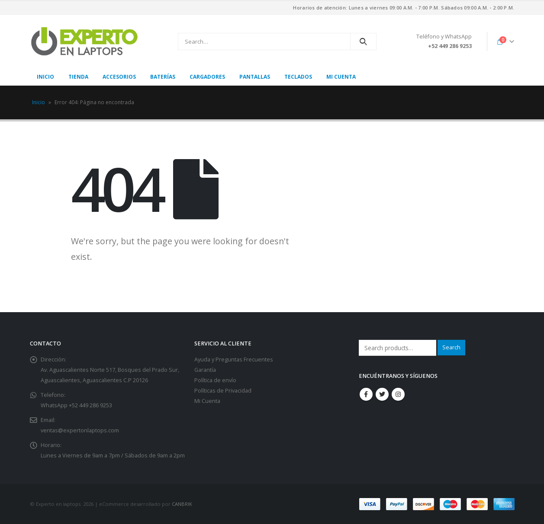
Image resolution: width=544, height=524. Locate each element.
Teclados (298, 76)
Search (451, 347)
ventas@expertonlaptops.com (80, 430)
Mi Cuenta (207, 401)
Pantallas (254, 76)
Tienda (78, 76)
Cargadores (207, 76)
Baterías (162, 76)
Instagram (398, 394)
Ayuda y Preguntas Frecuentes (233, 359)
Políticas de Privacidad (222, 390)
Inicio (45, 76)
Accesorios (119, 76)
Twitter (382, 394)
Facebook (366, 394)
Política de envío (215, 380)
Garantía (205, 370)
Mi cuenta (341, 76)
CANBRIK (182, 504)
